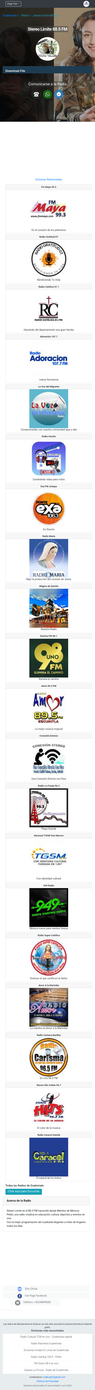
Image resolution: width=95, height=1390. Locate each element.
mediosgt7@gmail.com (54, 1377)
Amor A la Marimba (49, 985)
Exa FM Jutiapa (49, 486)
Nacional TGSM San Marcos (49, 835)
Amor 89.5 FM (48, 686)
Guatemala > (11, 15)
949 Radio (49, 885)
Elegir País (12, 4)
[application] (47, 69)
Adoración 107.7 (49, 336)
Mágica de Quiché (48, 586)
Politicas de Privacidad (47, 1381)
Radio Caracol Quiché (48, 1135)
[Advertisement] (48, 148)
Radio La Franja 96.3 (48, 785)
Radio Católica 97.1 (48, 286)
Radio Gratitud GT (48, 236)
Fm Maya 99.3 (48, 187)
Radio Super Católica (49, 935)
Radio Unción (49, 436)
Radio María (48, 536)
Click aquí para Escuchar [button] (24, 1191)
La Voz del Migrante (48, 386)
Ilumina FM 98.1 (48, 636)
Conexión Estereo (49, 735)
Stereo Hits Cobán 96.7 (48, 1085)
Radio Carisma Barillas (49, 1035)
